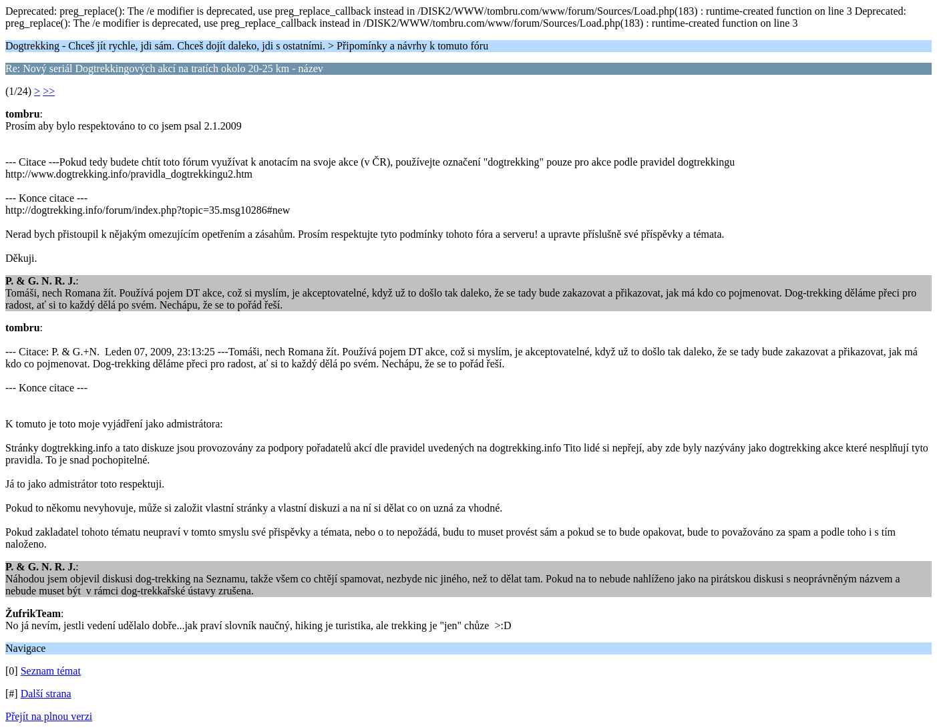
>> (49, 91)
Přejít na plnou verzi (48, 716)
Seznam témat (51, 671)
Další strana (46, 693)
